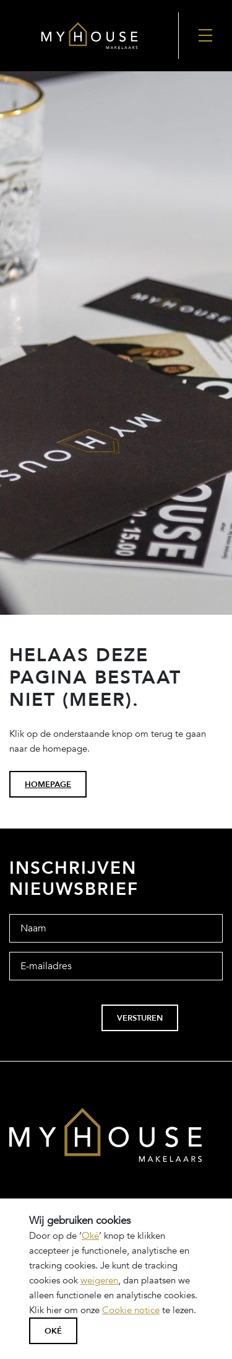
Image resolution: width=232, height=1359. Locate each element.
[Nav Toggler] (205, 36)
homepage (48, 784)
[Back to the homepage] (89, 35)
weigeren (99, 1280)
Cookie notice (131, 1310)
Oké (90, 1235)
